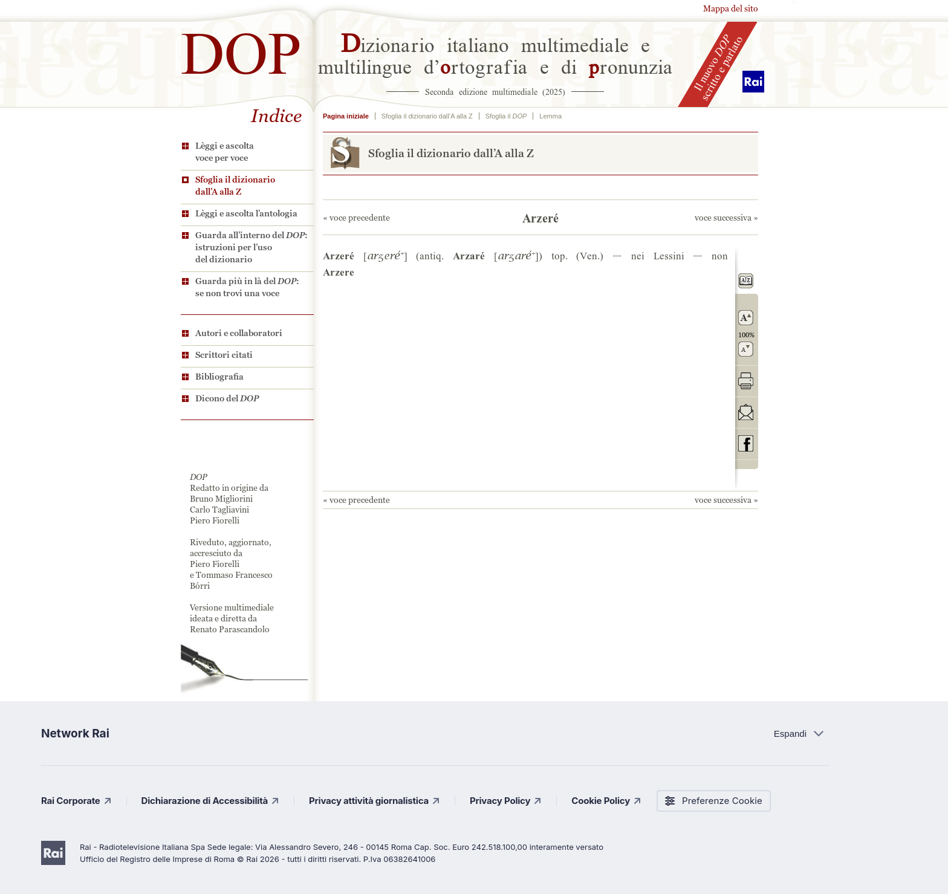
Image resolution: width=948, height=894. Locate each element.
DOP (241, 48)
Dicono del (227, 398)
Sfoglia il (506, 116)
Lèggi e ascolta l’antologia (246, 213)
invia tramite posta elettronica (745, 412)
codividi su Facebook (745, 443)
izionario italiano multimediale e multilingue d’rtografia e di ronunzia (495, 54)
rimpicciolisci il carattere (745, 349)
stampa (745, 380)
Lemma (550, 116)
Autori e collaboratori (238, 333)
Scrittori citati (224, 354)
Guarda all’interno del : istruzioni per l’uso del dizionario (251, 247)
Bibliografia (219, 376)
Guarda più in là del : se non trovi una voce (247, 287)
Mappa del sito (730, 8)
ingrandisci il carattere (745, 317)
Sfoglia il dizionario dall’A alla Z (235, 185)
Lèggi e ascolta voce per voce (224, 151)
